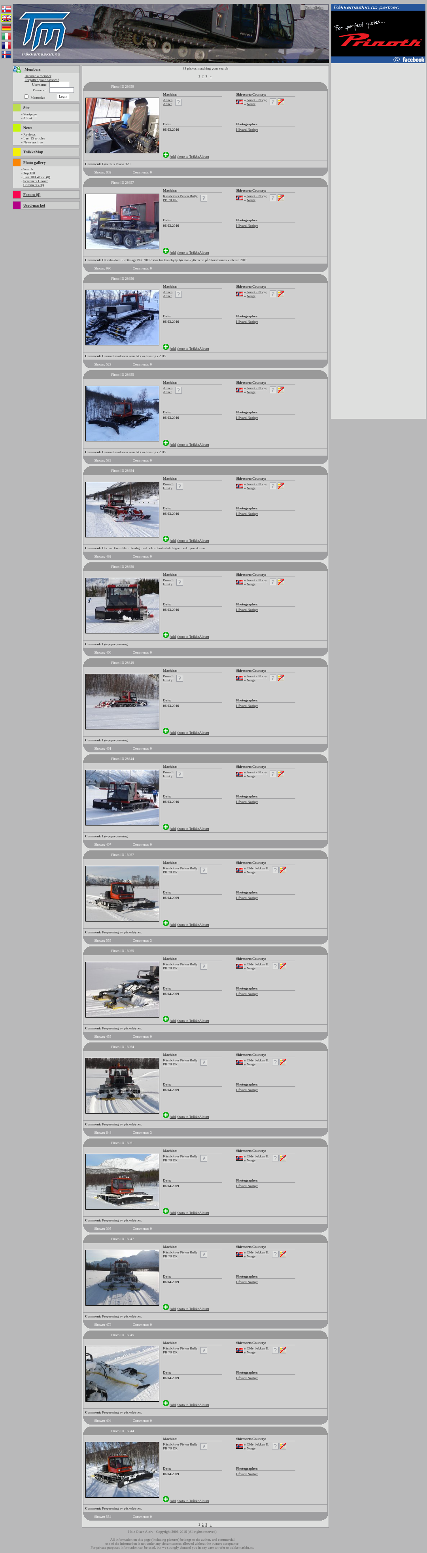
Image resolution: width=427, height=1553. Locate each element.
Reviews (29, 134)
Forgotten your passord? (42, 80)
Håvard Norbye (247, 130)
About (27, 118)
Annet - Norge (256, 100)
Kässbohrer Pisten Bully (180, 196)
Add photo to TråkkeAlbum (189, 156)
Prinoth (168, 484)
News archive (33, 142)
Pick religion (314, 7)
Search (28, 169)
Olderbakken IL (258, 868)
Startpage (30, 114)
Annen (167, 100)
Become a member (38, 76)
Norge (251, 104)
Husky (167, 488)
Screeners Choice (35, 181)
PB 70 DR (170, 200)
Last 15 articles (34, 138)
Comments (33, 185)
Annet (167, 104)
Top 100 (29, 173)
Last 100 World (36, 177)
